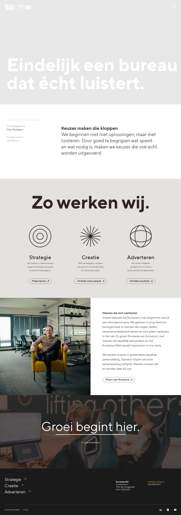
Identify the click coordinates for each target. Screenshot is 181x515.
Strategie (13, 479)
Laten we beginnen (92, 442)
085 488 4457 (13, 141)
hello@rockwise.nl (15, 137)
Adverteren (15, 491)
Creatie (11, 485)
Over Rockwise (15, 129)
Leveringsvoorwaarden (12, 510)
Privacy (25, 510)
